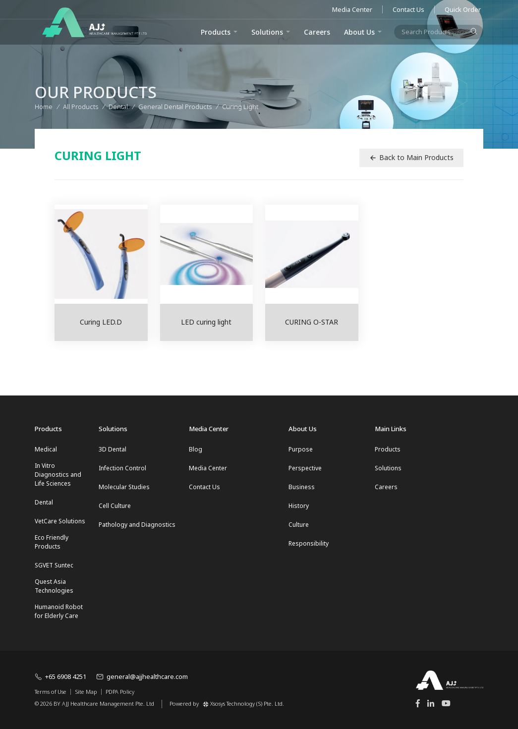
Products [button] (215, 32)
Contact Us (408, 9)
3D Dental (112, 449)
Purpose (300, 449)
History (298, 506)
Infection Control (122, 468)
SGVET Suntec (54, 565)
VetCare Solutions (60, 521)
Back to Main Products (411, 157)
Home (44, 104)
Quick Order (463, 9)
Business (301, 487)
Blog (195, 449)
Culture (298, 524)
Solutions (267, 32)
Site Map (86, 692)
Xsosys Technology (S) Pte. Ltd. (243, 703)
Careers (317, 32)
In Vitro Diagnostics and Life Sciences (58, 474)
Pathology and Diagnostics (137, 524)
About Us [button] (359, 32)
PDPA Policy (120, 692)
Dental (44, 502)
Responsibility (308, 543)
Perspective (305, 468)
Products (388, 449)
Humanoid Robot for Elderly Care (59, 611)
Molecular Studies (124, 487)
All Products (80, 104)
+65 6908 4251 (60, 676)
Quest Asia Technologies (54, 586)
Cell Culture (115, 506)
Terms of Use (50, 692)
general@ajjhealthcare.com (142, 676)
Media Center (352, 9)
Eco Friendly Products (51, 542)
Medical (46, 449)
